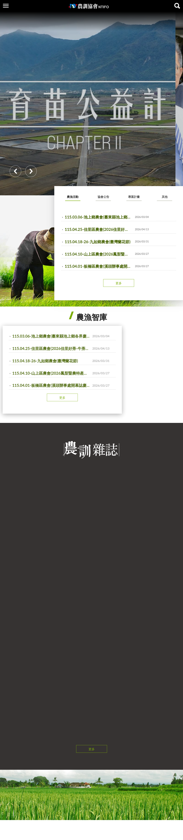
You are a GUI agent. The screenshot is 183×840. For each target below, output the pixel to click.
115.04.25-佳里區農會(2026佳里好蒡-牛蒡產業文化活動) (98, 229)
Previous (15, 171)
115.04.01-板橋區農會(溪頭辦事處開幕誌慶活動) (98, 266)
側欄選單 (6, 6)
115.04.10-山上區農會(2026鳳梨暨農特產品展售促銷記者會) (98, 254)
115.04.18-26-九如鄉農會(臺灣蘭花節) (97, 241)
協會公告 (103, 196)
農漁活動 (72, 196)
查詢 (177, 6)
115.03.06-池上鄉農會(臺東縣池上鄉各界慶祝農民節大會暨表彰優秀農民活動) (98, 217)
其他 (165, 196)
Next (31, 171)
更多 (119, 283)
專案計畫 (134, 196)
